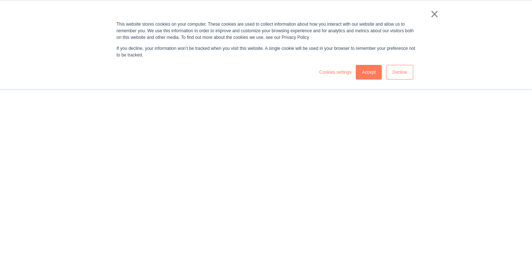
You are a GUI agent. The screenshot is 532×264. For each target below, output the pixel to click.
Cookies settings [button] (335, 72)
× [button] (434, 14)
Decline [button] (399, 72)
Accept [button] (369, 72)
